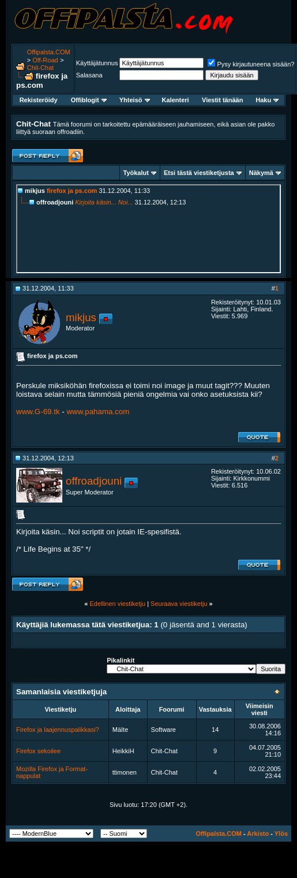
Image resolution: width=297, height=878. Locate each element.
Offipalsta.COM (48, 52)
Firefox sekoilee (38, 750)
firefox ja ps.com (72, 190)
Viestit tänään (222, 99)
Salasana (89, 75)
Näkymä (261, 172)
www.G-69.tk (38, 411)
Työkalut (136, 172)
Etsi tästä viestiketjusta (199, 172)
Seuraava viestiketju (179, 603)
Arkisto (258, 833)
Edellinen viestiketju (117, 603)
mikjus (81, 317)
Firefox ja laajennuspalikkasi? (57, 729)
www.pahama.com (97, 411)
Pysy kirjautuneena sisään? (251, 64)
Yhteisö (134, 99)
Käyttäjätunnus (97, 62)
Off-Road (45, 60)
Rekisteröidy (39, 99)
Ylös (281, 833)
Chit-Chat (40, 67)
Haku (267, 99)
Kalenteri (175, 99)
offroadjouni (94, 481)
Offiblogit (89, 99)
